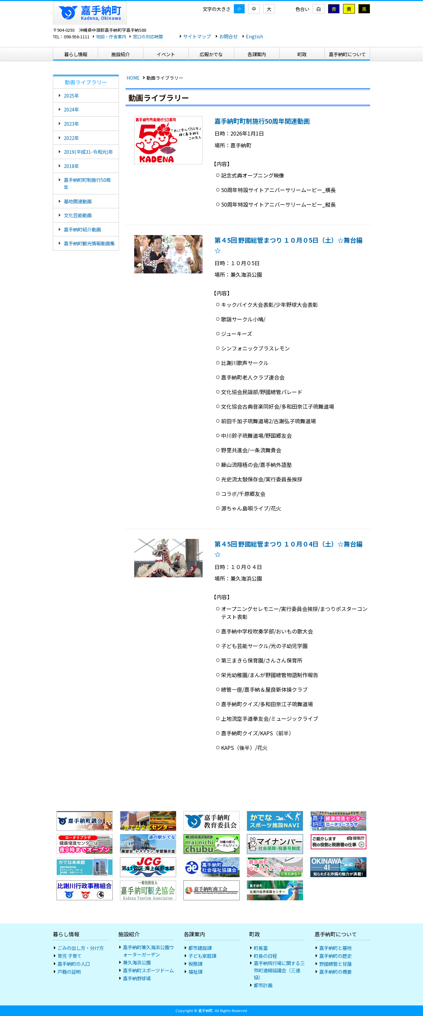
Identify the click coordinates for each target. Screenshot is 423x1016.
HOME (133, 77)
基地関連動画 (78, 201)
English (254, 36)
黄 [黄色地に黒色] (349, 8)
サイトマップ (197, 36)
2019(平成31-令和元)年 (88, 151)
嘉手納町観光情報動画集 (89, 243)
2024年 (71, 109)
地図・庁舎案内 (111, 36)
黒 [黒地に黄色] (364, 8)
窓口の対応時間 (148, 36)
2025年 (71, 95)
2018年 (71, 165)
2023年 (71, 123)
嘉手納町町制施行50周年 (87, 183)
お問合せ (228, 36)
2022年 (71, 137)
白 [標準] (318, 8)
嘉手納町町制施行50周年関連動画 (262, 121)
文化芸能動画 (78, 215)
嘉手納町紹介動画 (82, 229)
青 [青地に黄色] (333, 8)
